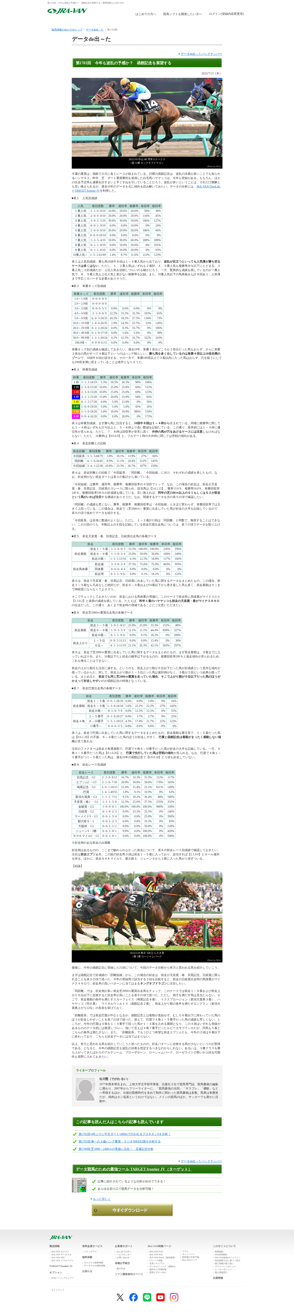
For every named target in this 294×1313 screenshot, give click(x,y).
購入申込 (163, 22)
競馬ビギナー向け (157, 1272)
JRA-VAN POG (156, 1254)
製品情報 (97, 22)
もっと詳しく (102, 1199)
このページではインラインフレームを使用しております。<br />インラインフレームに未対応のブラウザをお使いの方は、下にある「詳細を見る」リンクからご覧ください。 (227, 14)
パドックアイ (90, 1251)
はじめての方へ (145, 14)
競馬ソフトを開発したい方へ (182, 14)
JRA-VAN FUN (156, 1251)
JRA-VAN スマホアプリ (62, 1260)
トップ (63, 22)
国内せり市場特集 (157, 1269)
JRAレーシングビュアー (62, 1278)
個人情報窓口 (221, 1272)
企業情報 (218, 1278)
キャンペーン (188, 1254)
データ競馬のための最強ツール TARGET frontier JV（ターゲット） (134, 1169)
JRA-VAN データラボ (61, 1254)
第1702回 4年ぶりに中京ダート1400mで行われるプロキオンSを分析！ (125, 1134)
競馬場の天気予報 (190, 1257)
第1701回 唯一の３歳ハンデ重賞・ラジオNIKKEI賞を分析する (120, 1141)
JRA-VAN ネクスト (60, 1251)
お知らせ (87, 1271)
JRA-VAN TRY (58, 1257)
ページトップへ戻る (234, 1231)
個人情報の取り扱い (224, 1263)
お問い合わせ (123, 1257)
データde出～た (95, 29)
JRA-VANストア (189, 1260)
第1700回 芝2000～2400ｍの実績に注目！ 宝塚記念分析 (116, 1149)
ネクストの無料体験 (93, 1262)
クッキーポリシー (223, 1269)
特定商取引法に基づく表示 (227, 1260)
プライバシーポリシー (225, 1266)
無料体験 (130, 22)
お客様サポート (230, 22)
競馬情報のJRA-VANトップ (67, 29)
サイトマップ (57, 1290)
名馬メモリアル (156, 1263)
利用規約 (219, 1251)
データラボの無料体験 (94, 1265)
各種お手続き (122, 1263)
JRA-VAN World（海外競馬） (163, 1257)
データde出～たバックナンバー (201, 54)
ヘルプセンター (124, 1254)
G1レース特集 (156, 1260)
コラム (185, 1251)
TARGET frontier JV (87, 190)
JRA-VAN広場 (197, 22)
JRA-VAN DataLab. (209, 186)
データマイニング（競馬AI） (163, 1266)
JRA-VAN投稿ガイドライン (228, 1257)
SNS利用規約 (221, 1254)
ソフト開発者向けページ (129, 1274)
